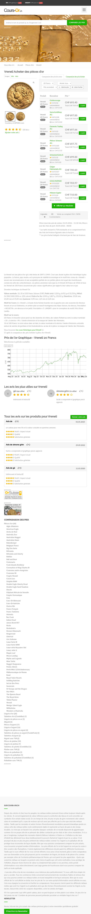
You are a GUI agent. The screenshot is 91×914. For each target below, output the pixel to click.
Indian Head (11, 620)
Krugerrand (10, 634)
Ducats (9, 590)
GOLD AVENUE (56, 181)
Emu (8, 598)
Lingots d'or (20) (10, 714)
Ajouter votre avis (12, 132)
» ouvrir (82, 106)
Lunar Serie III (11, 642)
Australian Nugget (13, 537)
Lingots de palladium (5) (13, 755)
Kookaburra (11, 628)
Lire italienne (11, 639)
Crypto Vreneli (12, 576)
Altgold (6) (8, 722)
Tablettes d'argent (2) (12, 736)
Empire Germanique (14, 595)
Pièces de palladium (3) (13, 752)
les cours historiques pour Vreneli (28, 330)
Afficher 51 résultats (63, 206)
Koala (8, 625)
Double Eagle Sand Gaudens (17, 587)
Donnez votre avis (78, 417)
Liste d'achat (77, 87)
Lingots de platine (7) (12, 744)
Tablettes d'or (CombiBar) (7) (15, 716)
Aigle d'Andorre (12, 526)
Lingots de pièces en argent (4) (16, 730)
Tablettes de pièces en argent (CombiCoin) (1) (21, 733)
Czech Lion (10, 579)
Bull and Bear (11, 559)
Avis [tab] (16, 76)
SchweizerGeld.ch (56, 155)
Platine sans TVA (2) (11, 749)
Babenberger (11, 543)
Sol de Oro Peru (12, 683)
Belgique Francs (12, 546)
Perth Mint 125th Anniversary (18, 669)
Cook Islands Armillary (15, 565)
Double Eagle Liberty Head (17, 584)
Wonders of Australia (14, 711)
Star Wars (10, 692)
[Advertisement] (45, 45)
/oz (14, 3)
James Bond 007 (12, 623)
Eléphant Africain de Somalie (17, 592)
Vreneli (9, 703)
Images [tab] (7, 76)
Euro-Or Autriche (13, 603)
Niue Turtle (10, 661)
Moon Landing (12, 656)
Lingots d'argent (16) (12, 727)
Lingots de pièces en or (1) (14, 719)
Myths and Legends (14, 658)
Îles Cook (10, 617)
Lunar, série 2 (11, 650)
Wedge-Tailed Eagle (14, 705)
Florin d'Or (10, 606)
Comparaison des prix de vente (52, 77)
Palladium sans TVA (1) (13, 760)
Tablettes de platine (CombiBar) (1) (17, 747)
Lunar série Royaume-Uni (16, 647)
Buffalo (9, 557)
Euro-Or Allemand (13, 601)
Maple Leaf (10, 653)
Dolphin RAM (11, 581)
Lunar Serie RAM (13, 645)
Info (12, 76)
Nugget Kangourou (13, 664)
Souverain (10, 686)
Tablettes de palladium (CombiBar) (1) (19, 758)
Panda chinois (11, 667)
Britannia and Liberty (14, 554)
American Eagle (12, 529)
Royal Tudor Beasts (14, 678)
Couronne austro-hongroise (17, 570)
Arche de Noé (11, 532)
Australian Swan (12, 540)
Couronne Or (11, 573)
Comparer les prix (77, 23)
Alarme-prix (64, 87)
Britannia (10, 551)
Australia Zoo (11, 535)
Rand (8, 675)
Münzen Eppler (55, 193)
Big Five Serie (11, 548)
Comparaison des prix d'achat (75, 77)
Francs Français (12, 609)
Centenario (10, 562)
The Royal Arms (12, 697)
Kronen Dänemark (13, 631)
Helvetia (9, 614)
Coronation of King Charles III (17, 568)
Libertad (9, 636)
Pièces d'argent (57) (11, 725)
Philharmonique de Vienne (16, 672)
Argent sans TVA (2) (11, 738)
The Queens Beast (13, 694)
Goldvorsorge (55, 100)
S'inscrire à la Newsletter (16, 911)
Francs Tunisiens (12, 612)
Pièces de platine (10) (12, 741)
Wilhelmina (10, 708)
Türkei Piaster (11, 700)
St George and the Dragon (16, 689)
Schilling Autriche (13, 681)
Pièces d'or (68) (10, 523)
